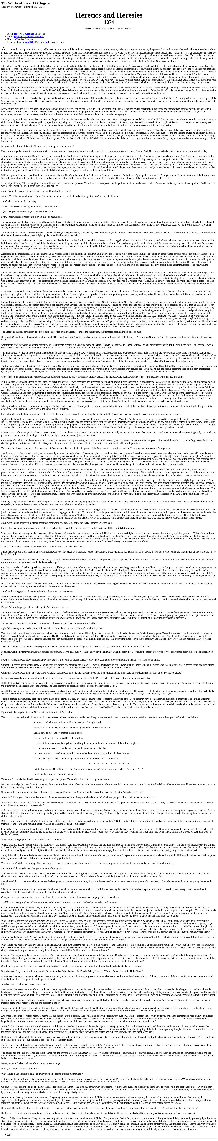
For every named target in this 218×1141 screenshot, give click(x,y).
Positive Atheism (24, 39)
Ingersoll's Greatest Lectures (29, 36)
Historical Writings (24, 33)
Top (9, 1134)
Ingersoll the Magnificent (34, 42)
